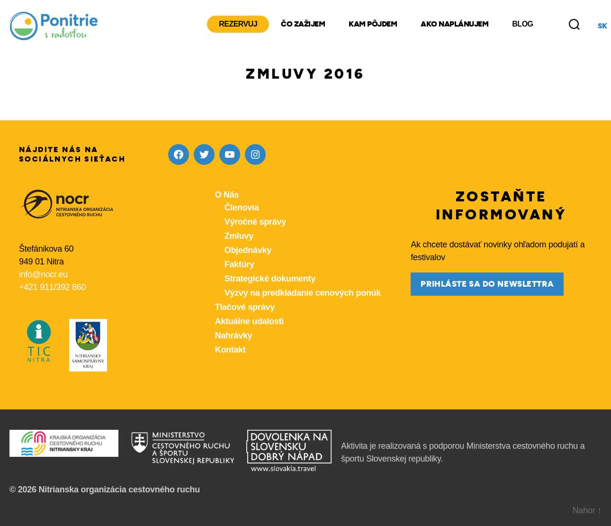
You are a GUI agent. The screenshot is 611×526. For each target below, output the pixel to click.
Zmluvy (239, 236)
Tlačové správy (245, 307)
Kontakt (230, 349)
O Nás (227, 195)
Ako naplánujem (454, 24)
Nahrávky (233, 335)
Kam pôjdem (373, 24)
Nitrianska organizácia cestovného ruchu (119, 489)
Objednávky (248, 250)
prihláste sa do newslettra (487, 284)
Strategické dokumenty (270, 278)
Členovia (242, 207)
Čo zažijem (303, 24)
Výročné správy (255, 222)
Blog (522, 24)
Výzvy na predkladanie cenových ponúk (303, 293)
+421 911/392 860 (52, 287)
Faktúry (239, 264)
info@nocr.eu (43, 274)
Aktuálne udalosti (249, 321)
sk (602, 26)
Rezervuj (238, 24)
